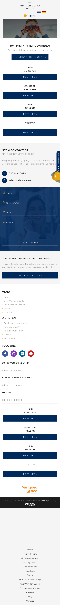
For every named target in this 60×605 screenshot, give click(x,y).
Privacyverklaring (49, 500)
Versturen (29, 242)
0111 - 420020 (14, 370)
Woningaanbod (30, 562)
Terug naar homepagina (29, 57)
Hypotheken (10, 338)
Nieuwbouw (30, 571)
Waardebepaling (29, 275)
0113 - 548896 (14, 385)
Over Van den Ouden (14, 301)
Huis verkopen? (12, 327)
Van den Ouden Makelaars (30, 500)
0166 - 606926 (14, 400)
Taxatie (7, 334)
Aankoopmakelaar (13, 331)
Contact (8, 312)
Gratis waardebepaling (16, 323)
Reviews (8, 308)
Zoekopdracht (30, 566)
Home (7, 297)
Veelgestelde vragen (14, 305)
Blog (30, 596)
